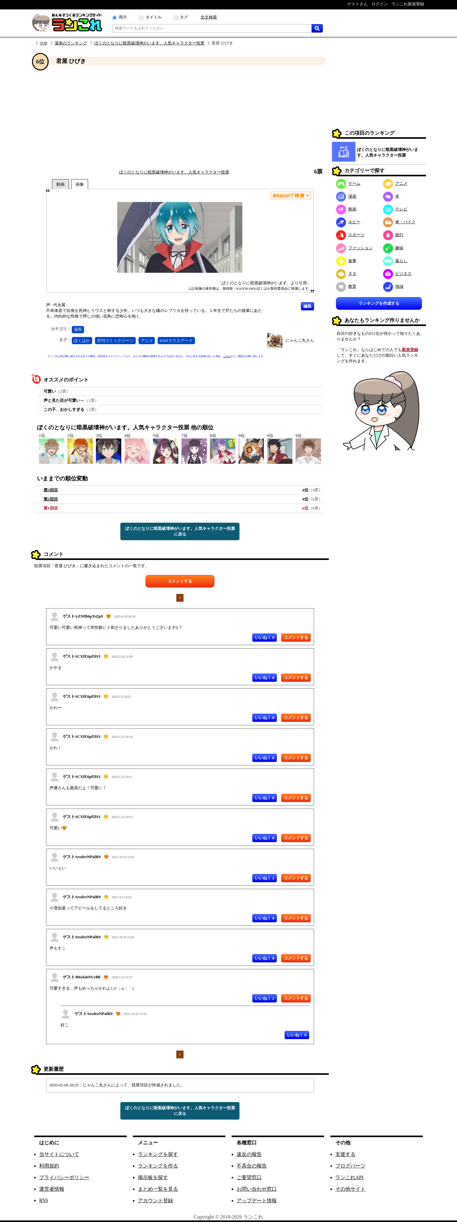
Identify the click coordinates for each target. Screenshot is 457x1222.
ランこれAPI (349, 1177)
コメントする (180, 581)
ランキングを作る (158, 1165)
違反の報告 (249, 1154)
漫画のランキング (71, 43)
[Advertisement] (180, 117)
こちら (227, 356)
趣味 (393, 248)
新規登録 (410, 349)
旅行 (393, 234)
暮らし (395, 260)
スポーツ (350, 234)
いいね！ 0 (264, 637)
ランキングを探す (158, 1154)
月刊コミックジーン (115, 340)
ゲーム (348, 183)
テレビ (395, 209)
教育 (346, 286)
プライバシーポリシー (64, 1177)
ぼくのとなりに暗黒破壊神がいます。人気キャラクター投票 (149, 43)
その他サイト (350, 1189)
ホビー (348, 222)
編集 (307, 306)
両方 (123, 17)
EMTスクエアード (176, 340)
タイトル (153, 17)
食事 (346, 260)
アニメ (147, 340)
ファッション (354, 248)
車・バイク (399, 222)
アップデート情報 (257, 1200)
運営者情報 (51, 1189)
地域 (393, 286)
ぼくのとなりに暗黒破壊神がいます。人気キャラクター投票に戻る (180, 531)
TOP (43, 43)
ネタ (346, 273)
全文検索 (209, 17)
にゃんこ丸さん (300, 340)
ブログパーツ (350, 1165)
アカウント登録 (155, 1200)
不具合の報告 (252, 1165)
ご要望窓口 (249, 1177)
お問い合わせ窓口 (257, 1189)
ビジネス (397, 273)
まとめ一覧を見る (158, 1189)
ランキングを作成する (379, 303)
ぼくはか (82, 340)
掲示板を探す (153, 1177)
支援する (345, 1154)
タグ (184, 17)
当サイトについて (59, 1154)
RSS (43, 1200)
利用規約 (49, 1165)
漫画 (78, 329)
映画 (346, 209)
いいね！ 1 (264, 878)
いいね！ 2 (264, 998)
